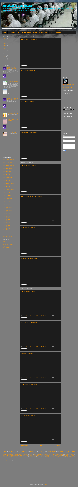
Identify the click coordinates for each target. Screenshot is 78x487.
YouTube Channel (26, 32)
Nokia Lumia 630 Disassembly (28, 291)
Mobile (73, 451)
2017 (5, 51)
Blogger (46, 484)
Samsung (8, 452)
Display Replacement (34, 455)
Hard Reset (66, 455)
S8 (38, 457)
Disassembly (16, 452)
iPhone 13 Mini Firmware (7, 187)
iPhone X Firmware (6, 205)
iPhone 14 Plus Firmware (7, 178)
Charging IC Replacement (21, 457)
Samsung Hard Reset (43, 457)
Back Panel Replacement (71, 457)
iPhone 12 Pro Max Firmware (8, 189)
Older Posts (57, 445)
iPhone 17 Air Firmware (7, 162)
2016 (5, 53)
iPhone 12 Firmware (6, 192)
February (5, 58)
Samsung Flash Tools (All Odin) (9, 243)
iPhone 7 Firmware (6, 211)
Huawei (40, 452)
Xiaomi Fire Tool (6, 247)
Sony (51, 456)
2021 (5, 45)
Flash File (14, 451)
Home (4, 32)
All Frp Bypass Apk (14, 32)
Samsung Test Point (24, 455)
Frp (35, 452)
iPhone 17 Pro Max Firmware (8, 159)
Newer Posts (24, 445)
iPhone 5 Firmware (6, 220)
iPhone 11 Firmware (6, 199)
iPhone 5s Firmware (6, 222)
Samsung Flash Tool (7, 454)
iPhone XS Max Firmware (7, 202)
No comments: (48, 94)
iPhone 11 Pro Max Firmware (8, 196)
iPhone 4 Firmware (6, 225)
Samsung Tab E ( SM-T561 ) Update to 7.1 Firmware (12, 68)
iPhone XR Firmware (7, 201)
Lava (27, 457)
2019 (5, 48)
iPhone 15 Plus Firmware (7, 172)
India (35, 454)
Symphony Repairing (9, 460)
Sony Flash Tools (6, 246)
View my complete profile (67, 87)
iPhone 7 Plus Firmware (7, 210)
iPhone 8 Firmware (6, 208)
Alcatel (64, 456)
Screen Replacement (32, 456)
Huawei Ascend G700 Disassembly (29, 132)
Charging (40, 454)
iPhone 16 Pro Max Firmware (8, 165)
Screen (66, 454)
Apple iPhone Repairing (44, 455)
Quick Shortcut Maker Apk (13, 113)
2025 (5, 38)
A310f (57, 457)
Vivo (7, 457)
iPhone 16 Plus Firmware (7, 168)
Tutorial (32, 451)
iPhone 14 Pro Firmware (7, 177)
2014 (5, 61)
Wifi (54, 457)
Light (30, 457)
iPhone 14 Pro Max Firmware (8, 175)
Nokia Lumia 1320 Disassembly (28, 165)
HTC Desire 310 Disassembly (28, 415)
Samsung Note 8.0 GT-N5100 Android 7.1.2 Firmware (12, 99)
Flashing (52, 455)
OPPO (47, 456)
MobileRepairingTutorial (17, 5)
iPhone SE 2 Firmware (7, 195)
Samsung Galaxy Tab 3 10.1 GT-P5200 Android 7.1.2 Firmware (12, 105)
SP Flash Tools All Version (8, 244)
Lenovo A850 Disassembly (27, 353)
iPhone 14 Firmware (6, 180)
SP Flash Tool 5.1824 (12, 132)
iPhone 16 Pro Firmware (7, 166)
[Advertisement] (10, 147)
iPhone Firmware (52, 451)
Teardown (25, 454)
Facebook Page (43, 32)
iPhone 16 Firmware (6, 169)
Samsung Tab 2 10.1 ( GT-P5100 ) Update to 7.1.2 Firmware (12, 75)
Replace (23, 452)
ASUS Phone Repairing (62, 457)
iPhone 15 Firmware (6, 174)
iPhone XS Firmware (7, 204)
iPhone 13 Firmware (6, 186)
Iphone (5, 451)
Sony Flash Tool (50, 457)
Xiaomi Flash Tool (23, 460)
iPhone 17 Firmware (6, 163)
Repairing (41, 451)
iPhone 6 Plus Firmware (7, 217)
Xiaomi (4, 455)
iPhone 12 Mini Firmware (7, 193)
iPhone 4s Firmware (6, 223)
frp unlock (64, 452)
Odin (49, 454)
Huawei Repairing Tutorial (13, 456)
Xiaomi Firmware (59, 455)
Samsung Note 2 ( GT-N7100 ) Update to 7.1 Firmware (12, 126)
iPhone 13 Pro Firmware (7, 184)
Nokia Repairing (34, 457)
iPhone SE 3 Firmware (7, 181)
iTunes (4, 241)
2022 (5, 43)
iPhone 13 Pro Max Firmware (8, 183)
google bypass (18, 454)
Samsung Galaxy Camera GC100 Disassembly (31, 196)
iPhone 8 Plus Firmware (7, 207)
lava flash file (29, 460)
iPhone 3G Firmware (7, 228)
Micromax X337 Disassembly (28, 227)
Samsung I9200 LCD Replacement (29, 39)
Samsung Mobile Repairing (58, 454)
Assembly (71, 454)
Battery (67, 456)
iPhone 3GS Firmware (7, 226)
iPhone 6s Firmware (6, 216)
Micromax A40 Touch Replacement (29, 384)
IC (27, 456)
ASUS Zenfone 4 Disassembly (28, 70)
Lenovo (44, 456)
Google (45, 454)
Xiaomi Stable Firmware (7, 236)
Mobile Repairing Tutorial (69, 84)
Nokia (20, 456)
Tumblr (52, 32)
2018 (5, 50)
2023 (5, 41)
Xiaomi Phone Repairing (57, 456)
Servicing (61, 451)
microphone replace (13, 457)
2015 (5, 55)
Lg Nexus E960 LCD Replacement (29, 322)
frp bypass (57, 452)
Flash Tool (30, 452)
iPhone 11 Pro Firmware (7, 198)
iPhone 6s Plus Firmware (7, 214)
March (5, 56)
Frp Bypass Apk (48, 452)
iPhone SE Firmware (7, 213)
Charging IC (72, 456)
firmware (23, 451)
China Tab (23, 456)
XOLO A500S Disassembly (27, 101)
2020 (5, 46)
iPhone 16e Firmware (7, 171)
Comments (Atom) (29, 448)
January (5, 59)
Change (71, 452)
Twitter (35, 32)
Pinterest (58, 32)
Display (30, 454)
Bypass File (39, 456)
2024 (5, 40)
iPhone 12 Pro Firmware (7, 190)
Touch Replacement (16, 460)
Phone (67, 451)
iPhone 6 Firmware (6, 219)
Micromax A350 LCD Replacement (29, 258)
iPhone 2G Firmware (7, 229)
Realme (4, 457)
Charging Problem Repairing (12, 455)
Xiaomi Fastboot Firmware (8, 234)
